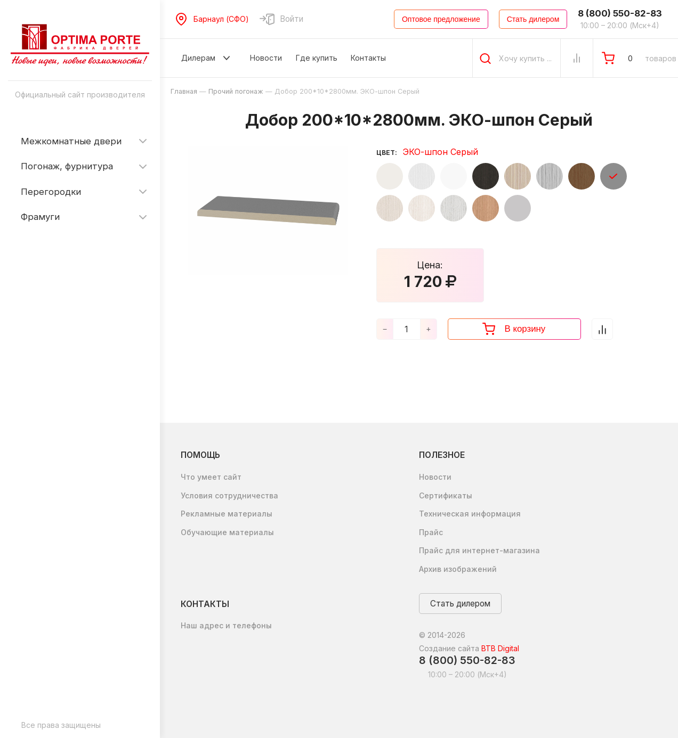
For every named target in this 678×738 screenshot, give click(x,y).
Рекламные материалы (226, 513)
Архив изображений (458, 568)
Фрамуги (40, 216)
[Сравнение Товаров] (577, 58)
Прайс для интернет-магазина (479, 550)
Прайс (431, 532)
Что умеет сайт (211, 476)
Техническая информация (470, 513)
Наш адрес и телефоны (226, 625)
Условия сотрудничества (229, 495)
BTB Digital (500, 648)
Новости (435, 476)
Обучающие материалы (227, 532)
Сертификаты (445, 495)
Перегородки (51, 191)
